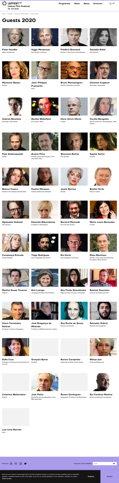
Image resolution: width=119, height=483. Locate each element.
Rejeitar (91, 476)
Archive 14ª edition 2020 (21, 14)
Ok (114, 463)
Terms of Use (6, 479)
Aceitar (110, 476)
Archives (10, 14)
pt (114, 4)
